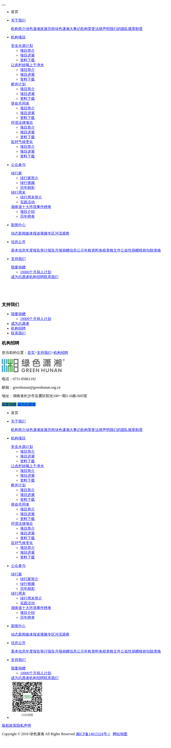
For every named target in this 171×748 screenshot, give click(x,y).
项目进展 (27, 55)
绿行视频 (27, 183)
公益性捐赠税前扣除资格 (141, 250)
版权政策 (9, 725)
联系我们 (51, 277)
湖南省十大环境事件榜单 (31, 207)
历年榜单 (27, 216)
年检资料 (91, 250)
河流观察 (62, 233)
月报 (58, 250)
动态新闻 (18, 233)
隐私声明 (23, 725)
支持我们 (44, 353)
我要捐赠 (18, 267)
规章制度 (135, 29)
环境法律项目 (22, 123)
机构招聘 (36, 277)
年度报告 (33, 250)
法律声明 (102, 29)
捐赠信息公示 (73, 250)
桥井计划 (18, 84)
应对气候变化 (22, 142)
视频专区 (47, 233)
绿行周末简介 (31, 197)
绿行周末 (18, 192)
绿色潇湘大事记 (67, 29)
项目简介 (27, 50)
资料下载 (27, 60)
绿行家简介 (29, 178)
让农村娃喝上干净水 (27, 65)
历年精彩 (27, 188)
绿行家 (16, 173)
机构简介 (18, 29)
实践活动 (27, 202)
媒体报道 (33, 233)
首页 (31, 353)
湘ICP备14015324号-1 (93, 734)
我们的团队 (119, 29)
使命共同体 (20, 103)
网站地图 (120, 734)
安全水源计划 (22, 46)
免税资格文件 (110, 250)
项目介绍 (27, 212)
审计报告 (47, 250)
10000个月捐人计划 (35, 272)
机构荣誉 (87, 29)
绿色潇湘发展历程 (40, 29)
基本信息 (18, 250)
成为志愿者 (20, 277)
